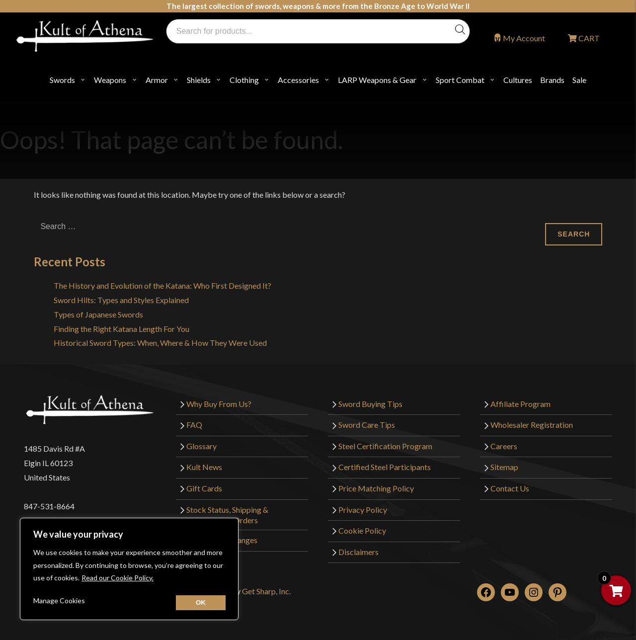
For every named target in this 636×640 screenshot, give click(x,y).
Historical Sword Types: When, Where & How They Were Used (160, 342)
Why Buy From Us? (218, 403)
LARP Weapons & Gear (377, 79)
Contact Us (509, 488)
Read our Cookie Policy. (117, 577)
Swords (62, 79)
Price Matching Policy (376, 488)
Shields (199, 79)
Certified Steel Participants (384, 467)
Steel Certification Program (385, 446)
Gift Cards (204, 488)
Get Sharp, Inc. (266, 591)
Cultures (517, 79)
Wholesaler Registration (531, 424)
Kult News (204, 467)
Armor (157, 79)
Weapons (110, 79)
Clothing (244, 79)
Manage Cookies (59, 600)
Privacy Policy (362, 509)
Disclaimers (358, 552)
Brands (552, 79)
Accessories (298, 79)
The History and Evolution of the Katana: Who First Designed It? (162, 285)
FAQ (194, 424)
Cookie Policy (362, 530)
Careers (503, 446)
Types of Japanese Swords (98, 314)
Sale (579, 79)
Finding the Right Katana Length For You (121, 328)
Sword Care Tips (366, 424)
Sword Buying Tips (370, 403)
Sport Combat (460, 79)
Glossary (201, 446)
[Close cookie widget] (201, 602)
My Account (524, 38)
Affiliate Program (520, 403)
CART (588, 38)
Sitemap (504, 467)
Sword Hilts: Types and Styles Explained (121, 300)
